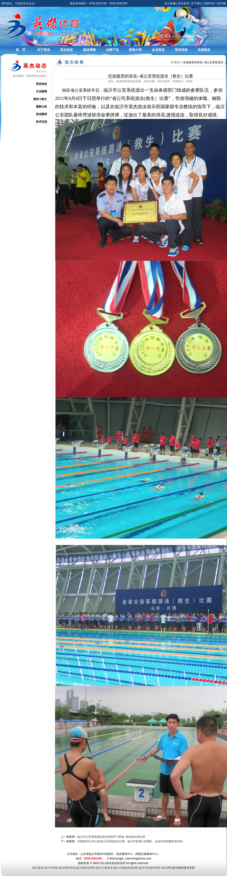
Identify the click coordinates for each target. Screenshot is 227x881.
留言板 (222, 3)
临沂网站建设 (170, 867)
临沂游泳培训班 (85, 867)
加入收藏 (170, 3)
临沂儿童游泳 (104, 867)
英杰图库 (41, 114)
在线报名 (204, 50)
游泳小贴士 (40, 99)
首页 (177, 62)
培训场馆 (181, 50)
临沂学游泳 (51, 867)
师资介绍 (135, 50)
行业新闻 (41, 91)
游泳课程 (89, 50)
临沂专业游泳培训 (150, 867)
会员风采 (158, 50)
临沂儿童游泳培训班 (125, 867)
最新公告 (41, 106)
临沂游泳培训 (67, 867)
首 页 (20, 50)
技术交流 (41, 121)
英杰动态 (66, 50)
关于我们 (196, 3)
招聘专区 (209, 3)
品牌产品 (112, 50)
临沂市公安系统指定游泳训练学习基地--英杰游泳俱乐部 (111, 836)
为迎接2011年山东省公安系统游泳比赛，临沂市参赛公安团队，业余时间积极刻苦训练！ (131, 841)
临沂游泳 (37, 867)
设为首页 (183, 3)
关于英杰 (43, 50)
